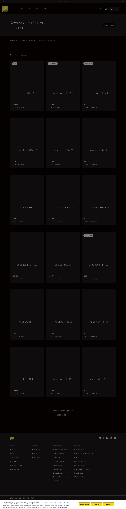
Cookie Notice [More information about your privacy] (63, 507)
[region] (63, 504)
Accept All (108, 504)
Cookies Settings (84, 504)
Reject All (96, 504)
